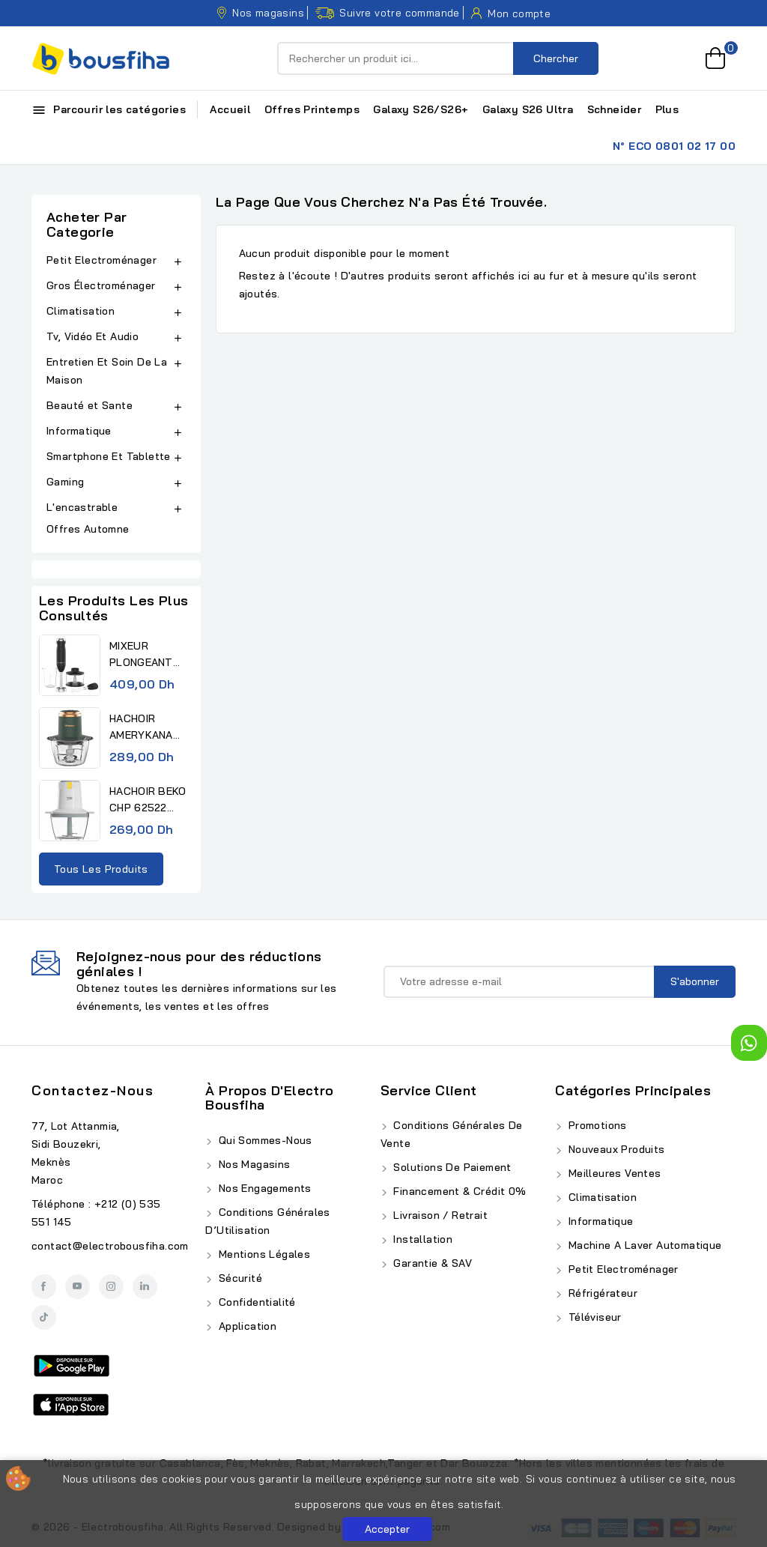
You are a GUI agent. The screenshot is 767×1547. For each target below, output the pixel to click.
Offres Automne (88, 529)
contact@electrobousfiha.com (110, 1246)
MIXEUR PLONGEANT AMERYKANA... (145, 654)
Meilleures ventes (613, 1173)
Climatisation (80, 311)
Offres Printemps (312, 109)
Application (245, 1326)
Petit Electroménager (101, 260)
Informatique (79, 431)
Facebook (43, 1286)
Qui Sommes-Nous (263, 1140)
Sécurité (238, 1278)
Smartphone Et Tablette (108, 456)
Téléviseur (593, 1317)
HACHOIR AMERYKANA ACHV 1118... (141, 727)
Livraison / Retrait (439, 1215)
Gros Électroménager (101, 285)
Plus (667, 109)
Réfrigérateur (601, 1293)
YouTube (77, 1286)
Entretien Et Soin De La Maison (106, 371)
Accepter (387, 1529)
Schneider (614, 109)
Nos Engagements (263, 1188)
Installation (421, 1239)
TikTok (43, 1317)
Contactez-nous (92, 1090)
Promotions (595, 1125)
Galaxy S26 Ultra (527, 109)
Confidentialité (255, 1302)
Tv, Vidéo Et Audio (92, 336)
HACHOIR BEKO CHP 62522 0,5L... (148, 800)
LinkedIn (145, 1286)
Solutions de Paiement (451, 1167)
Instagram (111, 1286)
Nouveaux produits (614, 1149)
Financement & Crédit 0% (458, 1191)
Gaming (65, 481)
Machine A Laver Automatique (643, 1245)
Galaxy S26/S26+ (420, 109)
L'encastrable (82, 507)
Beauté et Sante (89, 405)
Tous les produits (101, 869)
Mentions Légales (262, 1254)
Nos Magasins (252, 1164)
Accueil (230, 109)
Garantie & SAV (431, 1263)
